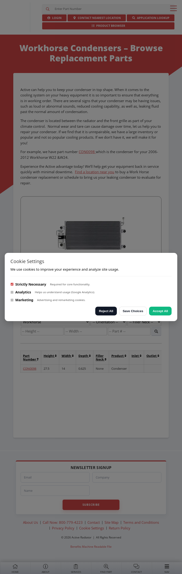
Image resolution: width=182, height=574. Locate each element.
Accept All (160, 311)
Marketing (21, 299)
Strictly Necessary (28, 284)
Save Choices (133, 311)
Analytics (20, 292)
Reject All (106, 311)
